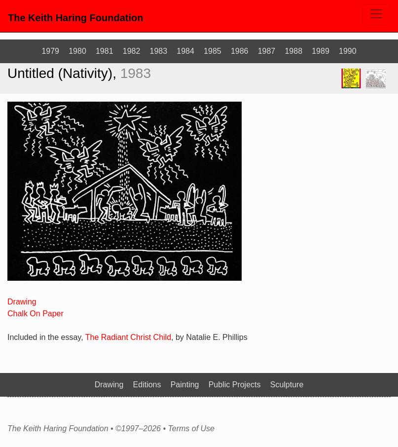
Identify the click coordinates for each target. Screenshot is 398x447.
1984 (185, 51)
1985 (212, 51)
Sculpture (287, 384)
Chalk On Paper (35, 313)
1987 (267, 51)
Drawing (21, 302)
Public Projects (235, 384)
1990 (348, 51)
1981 (104, 51)
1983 (159, 51)
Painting (185, 384)
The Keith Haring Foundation (75, 17)
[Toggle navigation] (376, 14)
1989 (320, 51)
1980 (77, 51)
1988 (293, 51)
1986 (240, 51)
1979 (50, 51)
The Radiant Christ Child (128, 337)
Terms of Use (191, 429)
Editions (147, 384)
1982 (132, 51)
